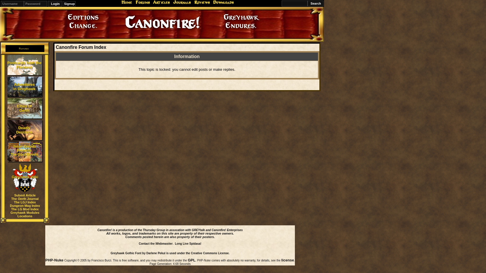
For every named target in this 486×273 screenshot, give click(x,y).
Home (126, 2)
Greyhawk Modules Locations (24, 214)
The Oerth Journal (25, 198)
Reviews (202, 2)
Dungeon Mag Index (25, 205)
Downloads (223, 2)
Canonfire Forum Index (81, 47)
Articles (161, 2)
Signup (69, 3)
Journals (182, 2)
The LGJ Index (25, 202)
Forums (142, 2)
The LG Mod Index (25, 209)
